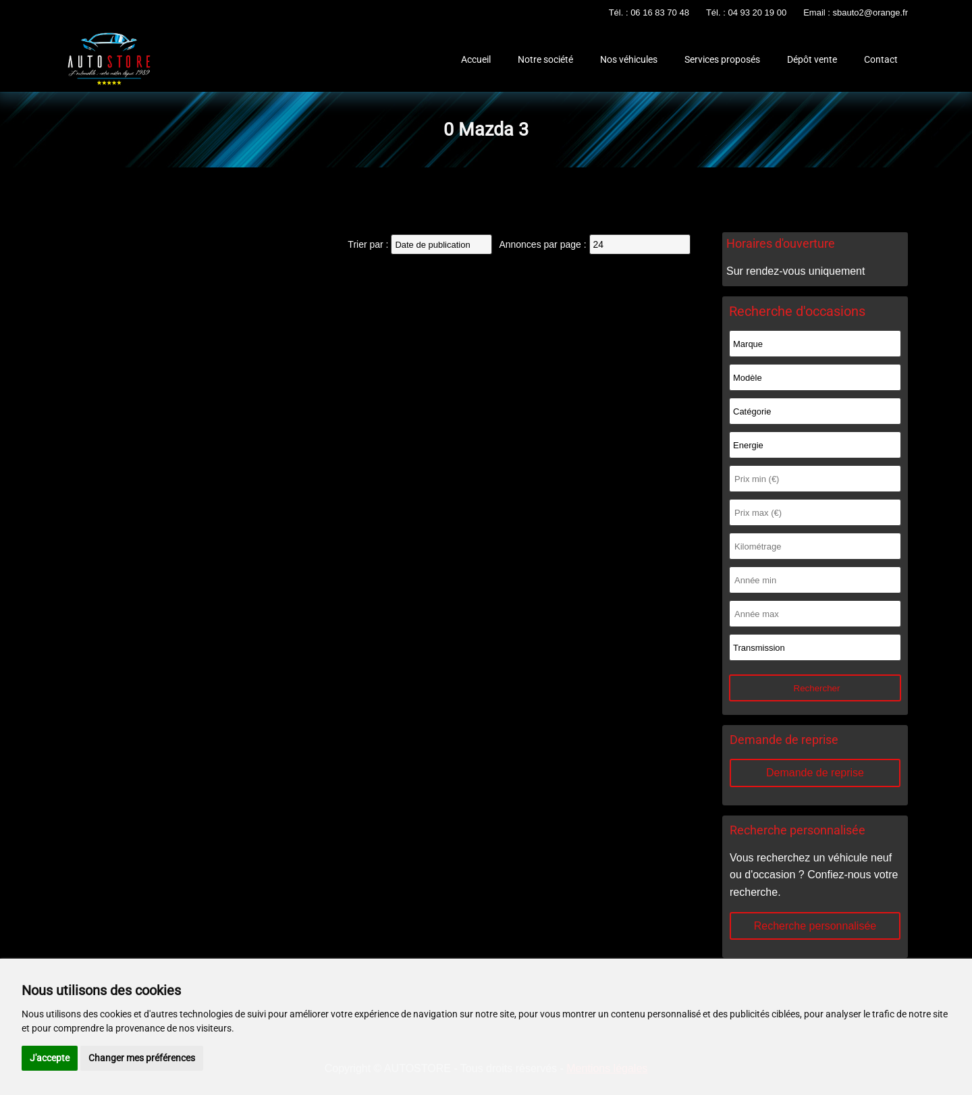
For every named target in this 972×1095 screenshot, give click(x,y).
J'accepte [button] (50, 1057)
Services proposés (722, 59)
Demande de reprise (815, 772)
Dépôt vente (812, 59)
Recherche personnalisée (815, 926)
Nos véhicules (628, 59)
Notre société (545, 59)
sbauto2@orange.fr (871, 12)
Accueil (476, 59)
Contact (881, 59)
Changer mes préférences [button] (141, 1057)
